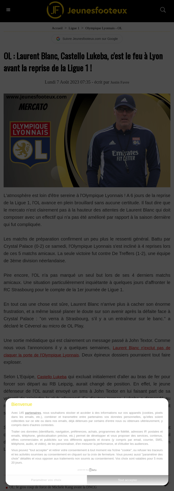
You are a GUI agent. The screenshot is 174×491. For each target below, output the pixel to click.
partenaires (33, 412)
